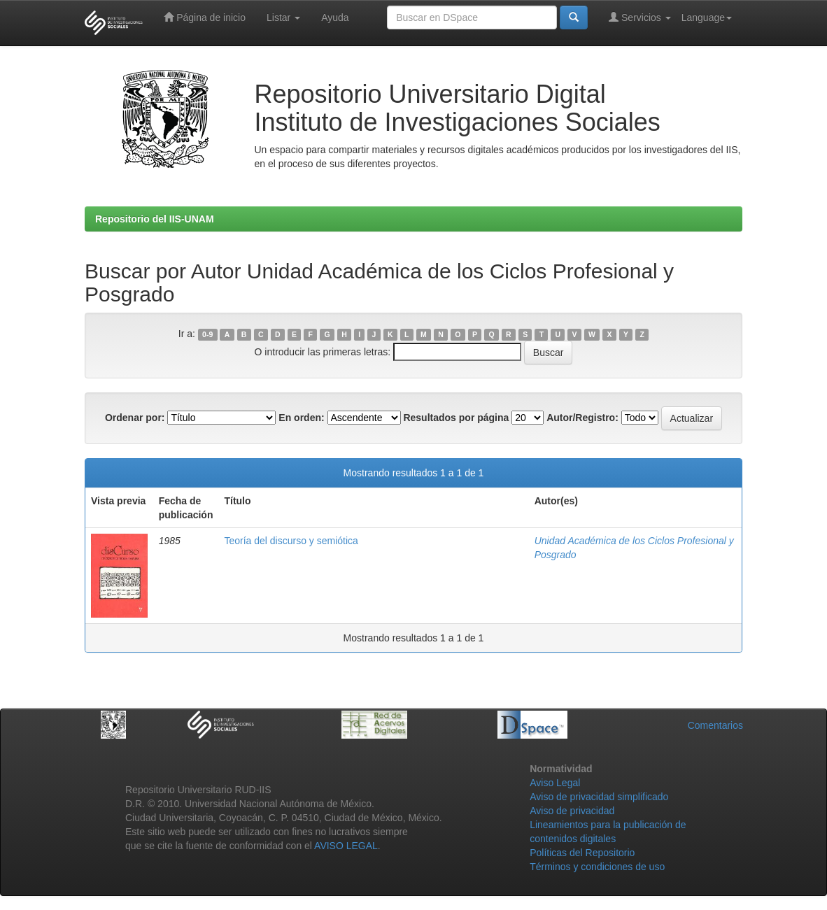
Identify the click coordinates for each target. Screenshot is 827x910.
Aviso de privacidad (572, 810)
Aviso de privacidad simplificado (599, 796)
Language (706, 17)
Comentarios (715, 725)
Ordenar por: (135, 417)
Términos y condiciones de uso (597, 866)
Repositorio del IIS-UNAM (154, 219)
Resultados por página (456, 417)
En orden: (301, 417)
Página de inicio (205, 17)
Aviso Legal (555, 782)
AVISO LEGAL (346, 845)
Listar (283, 17)
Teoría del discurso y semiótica (291, 540)
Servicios (640, 17)
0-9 (207, 334)
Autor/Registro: (582, 417)
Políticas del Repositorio (582, 852)
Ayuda (334, 17)
